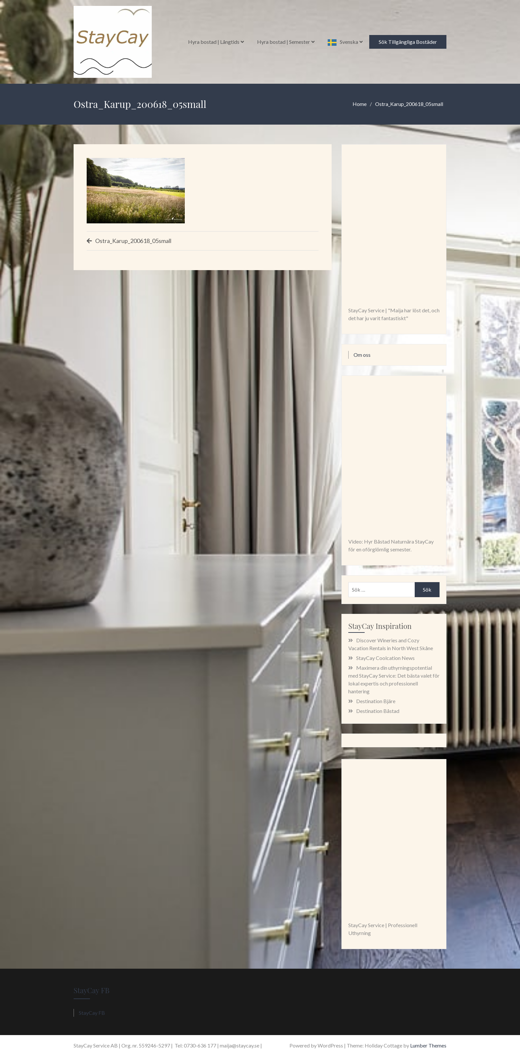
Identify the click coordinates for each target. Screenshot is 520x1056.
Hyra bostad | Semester (283, 42)
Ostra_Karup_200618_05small (133, 240)
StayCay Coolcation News (385, 658)
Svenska (349, 42)
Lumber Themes (428, 1045)
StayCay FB (92, 990)
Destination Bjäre (375, 701)
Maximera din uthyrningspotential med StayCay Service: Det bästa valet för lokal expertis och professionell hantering (394, 679)
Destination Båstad (377, 711)
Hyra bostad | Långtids (213, 42)
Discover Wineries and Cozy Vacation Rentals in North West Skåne (390, 644)
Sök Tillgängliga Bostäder (408, 42)
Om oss (362, 355)
